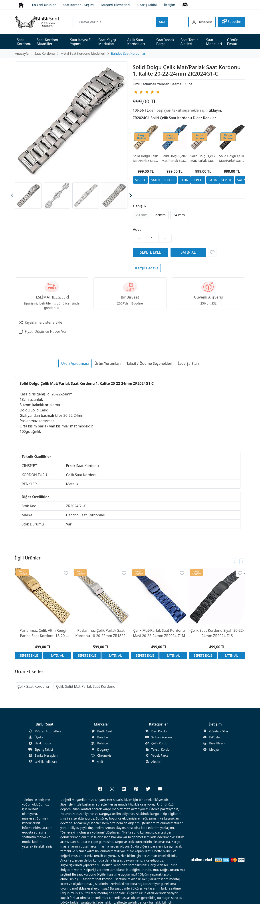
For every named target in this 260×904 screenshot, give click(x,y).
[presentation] (12, 195)
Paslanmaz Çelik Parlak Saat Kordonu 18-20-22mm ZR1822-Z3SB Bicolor (101, 633)
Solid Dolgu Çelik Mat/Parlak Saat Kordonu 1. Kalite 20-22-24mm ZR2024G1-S (232, 158)
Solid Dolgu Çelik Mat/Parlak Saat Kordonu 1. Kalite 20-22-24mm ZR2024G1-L (174, 158)
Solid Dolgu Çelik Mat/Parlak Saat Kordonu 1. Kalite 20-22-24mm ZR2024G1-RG (203, 158)
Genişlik (140, 206)
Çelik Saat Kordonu (33, 686)
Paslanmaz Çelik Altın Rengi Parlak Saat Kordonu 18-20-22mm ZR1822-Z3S (43, 633)
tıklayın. (215, 110)
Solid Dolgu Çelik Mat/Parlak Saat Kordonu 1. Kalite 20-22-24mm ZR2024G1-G (146, 158)
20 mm (141, 214)
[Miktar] (152, 238)
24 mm (179, 214)
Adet (137, 229)
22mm (160, 214)
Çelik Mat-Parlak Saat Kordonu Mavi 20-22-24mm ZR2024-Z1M (159, 633)
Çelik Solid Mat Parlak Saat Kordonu (85, 686)
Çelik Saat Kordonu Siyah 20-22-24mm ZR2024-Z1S (217, 633)
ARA (162, 22)
